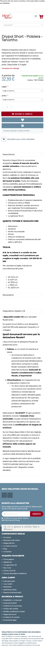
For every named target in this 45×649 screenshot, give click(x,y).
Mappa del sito (9, 543)
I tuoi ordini (7, 584)
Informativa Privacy (12, 520)
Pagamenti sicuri (10, 614)
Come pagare (8, 559)
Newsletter (7, 587)
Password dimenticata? (12, 592)
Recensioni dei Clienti (11, 540)
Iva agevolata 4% (10, 565)
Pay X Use (7, 568)
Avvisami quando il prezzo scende (16, 131)
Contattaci (7, 552)
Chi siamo (7, 537)
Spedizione (7, 562)
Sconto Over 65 (9, 571)
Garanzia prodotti (10, 603)
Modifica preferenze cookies (14, 612)
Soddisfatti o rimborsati (12, 600)
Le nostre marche (10, 546)
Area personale (9, 581)
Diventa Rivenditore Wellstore (15, 573)
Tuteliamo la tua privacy (12, 606)
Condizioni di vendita (11, 617)
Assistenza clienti (10, 590)
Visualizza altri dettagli (10, 68)
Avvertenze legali (10, 620)
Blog (5, 549)
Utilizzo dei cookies (10, 609)
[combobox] (23, 25)
